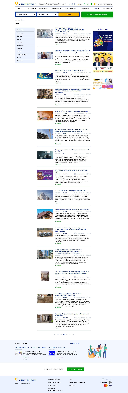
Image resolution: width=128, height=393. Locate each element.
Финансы (20, 61)
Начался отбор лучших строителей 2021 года (70, 70)
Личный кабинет (71, 8)
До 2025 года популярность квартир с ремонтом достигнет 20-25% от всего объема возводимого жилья (72, 273)
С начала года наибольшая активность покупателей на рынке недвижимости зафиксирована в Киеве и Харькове (68, 251)
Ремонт (65, 113)
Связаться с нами (75, 369)
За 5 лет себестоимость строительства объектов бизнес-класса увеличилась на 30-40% (71, 130)
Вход (100, 4)
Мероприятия (85, 8)
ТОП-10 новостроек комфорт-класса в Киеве (70, 190)
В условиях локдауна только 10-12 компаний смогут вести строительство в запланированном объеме (72, 51)
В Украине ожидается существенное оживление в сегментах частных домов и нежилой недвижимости (72, 90)
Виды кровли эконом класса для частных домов (71, 209)
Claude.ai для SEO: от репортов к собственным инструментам (30, 347)
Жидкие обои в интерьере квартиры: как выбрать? (72, 111)
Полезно (65, 174)
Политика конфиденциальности (55, 389)
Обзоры (65, 33)
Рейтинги (20, 45)
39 (61, 334)
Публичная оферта (54, 379)
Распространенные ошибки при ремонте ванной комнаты (72, 150)
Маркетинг (20, 33)
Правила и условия (54, 382)
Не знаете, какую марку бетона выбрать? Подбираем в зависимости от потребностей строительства (70, 229)
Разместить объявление (77, 382)
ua (80, 4)
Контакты (72, 385)
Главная (19, 8)
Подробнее (58, 44)
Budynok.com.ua (27, 4)
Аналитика (20, 30)
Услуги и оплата (53, 385)
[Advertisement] (25, 88)
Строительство (21, 54)
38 (58, 334)
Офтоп (19, 39)
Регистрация (107, 4)
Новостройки (43, 8)
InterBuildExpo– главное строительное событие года (71, 171)
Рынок (65, 54)
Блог (95, 8)
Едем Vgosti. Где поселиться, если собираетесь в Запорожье (71, 314)
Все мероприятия (75, 343)
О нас (70, 379)
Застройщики (56, 8)
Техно (19, 57)
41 (67, 334)
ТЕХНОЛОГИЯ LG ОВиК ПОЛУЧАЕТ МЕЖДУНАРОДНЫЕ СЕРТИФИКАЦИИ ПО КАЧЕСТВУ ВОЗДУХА (69, 30)
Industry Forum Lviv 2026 (56, 347)
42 (69, 334)
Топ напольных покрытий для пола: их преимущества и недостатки (68, 294)
